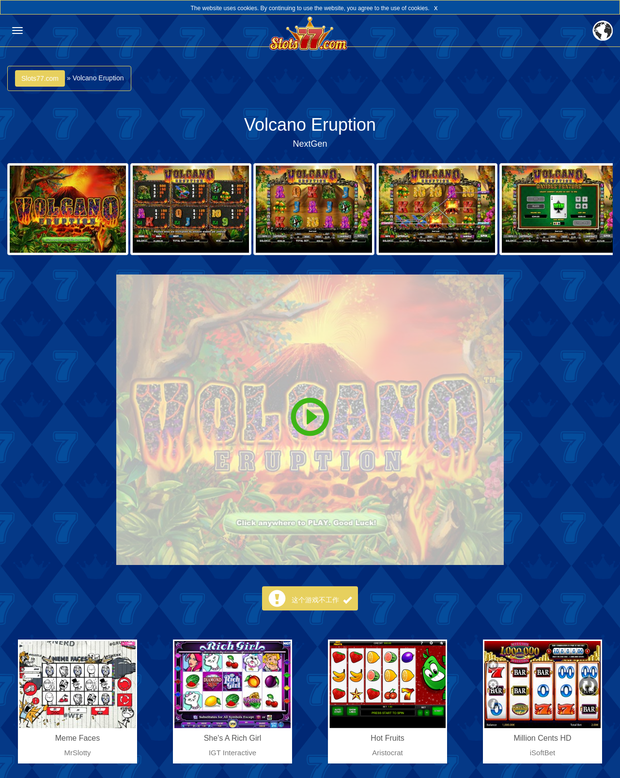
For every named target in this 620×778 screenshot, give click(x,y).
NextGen (310, 144)
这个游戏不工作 (322, 600)
